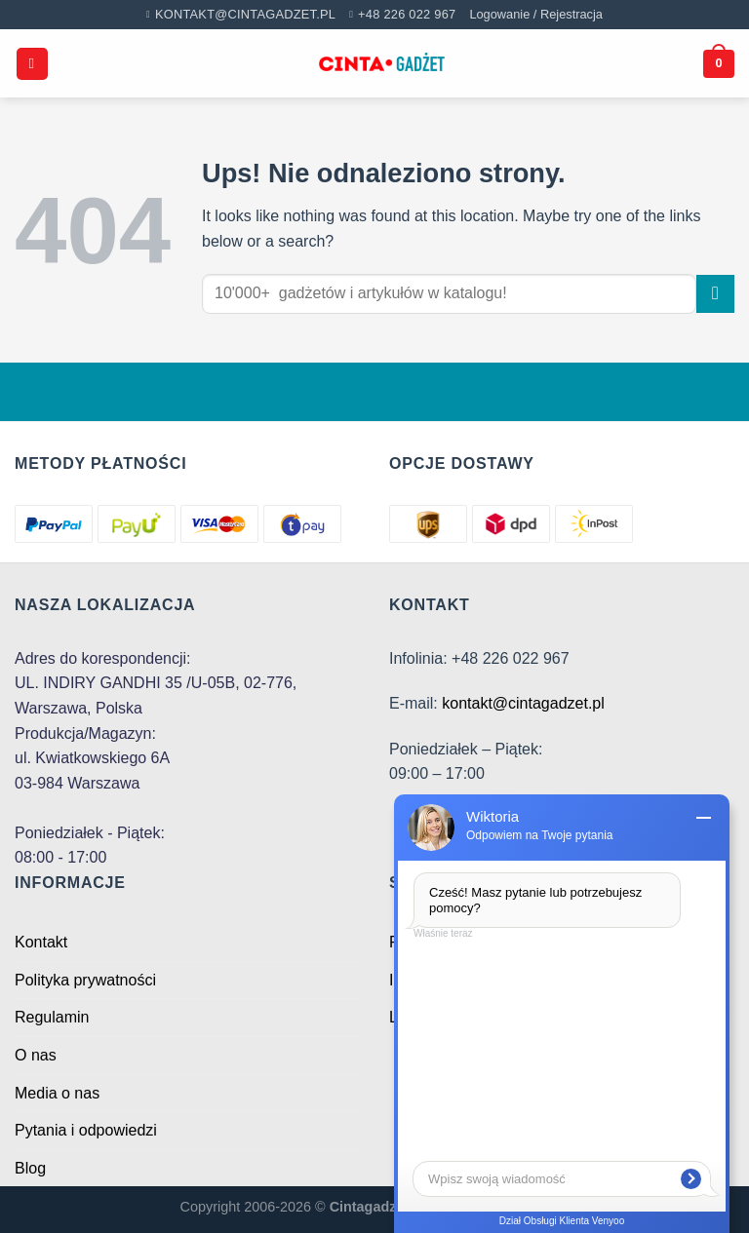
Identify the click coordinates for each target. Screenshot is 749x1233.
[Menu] (32, 64)
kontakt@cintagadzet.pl (523, 703)
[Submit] (715, 294)
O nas (36, 1055)
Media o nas (57, 1093)
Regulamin (52, 1017)
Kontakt (41, 942)
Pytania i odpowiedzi (86, 1130)
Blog (30, 1168)
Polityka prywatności (85, 980)
